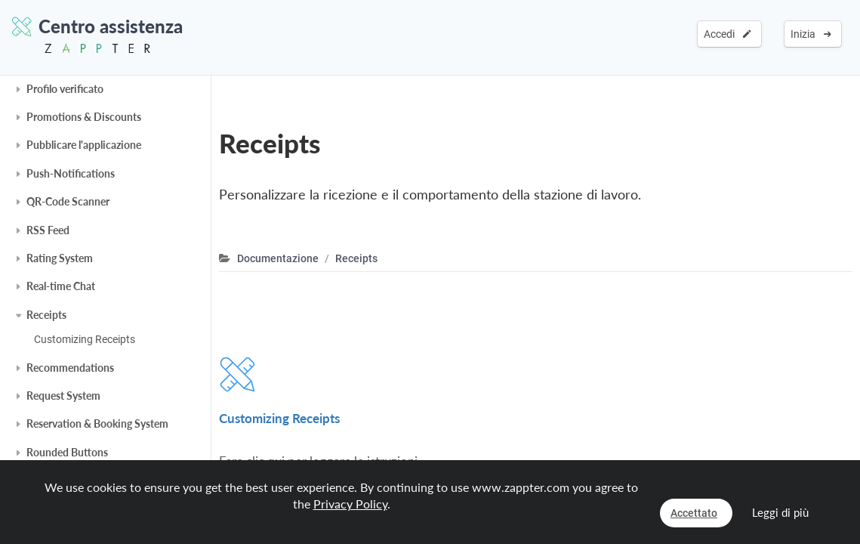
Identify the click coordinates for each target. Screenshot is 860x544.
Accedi (727, 34)
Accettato (693, 513)
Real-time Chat (60, 286)
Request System (63, 395)
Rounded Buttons (67, 452)
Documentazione (278, 258)
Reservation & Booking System (97, 423)
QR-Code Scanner (67, 201)
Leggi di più (780, 512)
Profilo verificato (64, 88)
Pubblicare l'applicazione (83, 144)
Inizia (811, 34)
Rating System (59, 258)
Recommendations (70, 367)
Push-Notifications (70, 173)
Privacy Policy (350, 503)
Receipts (46, 314)
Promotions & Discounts (83, 116)
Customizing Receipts (84, 339)
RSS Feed (47, 230)
